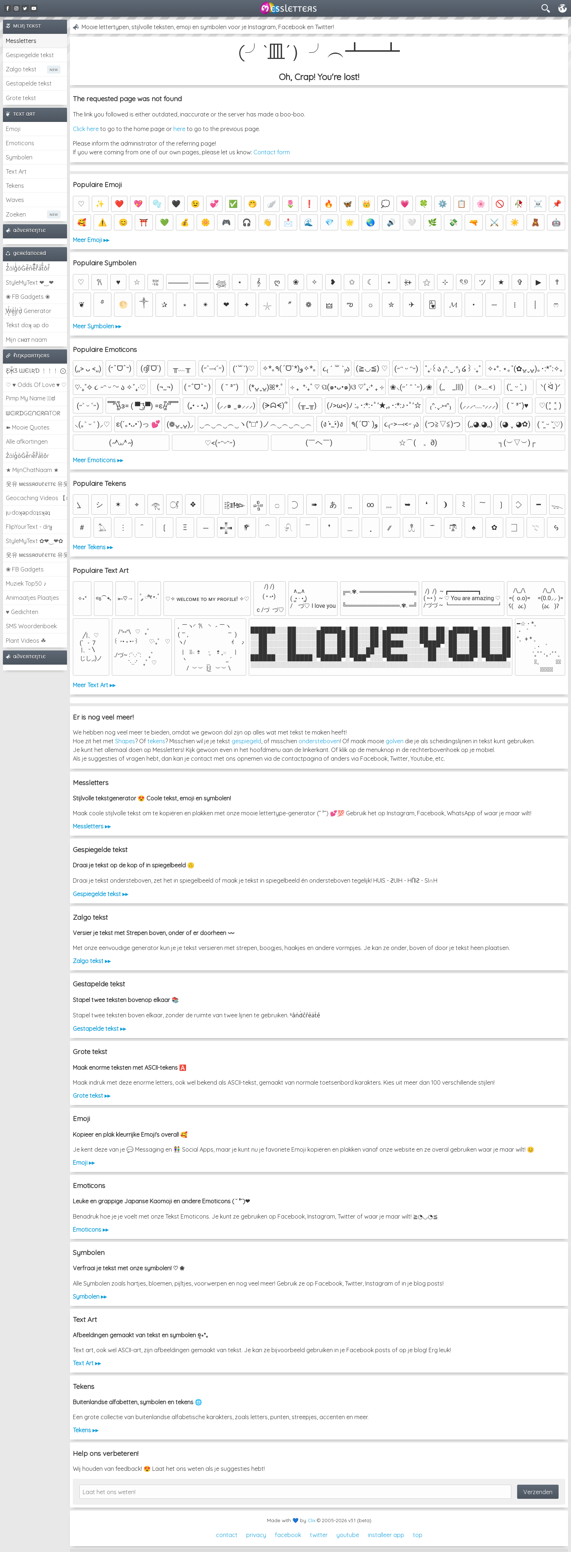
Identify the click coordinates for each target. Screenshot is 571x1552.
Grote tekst (21, 98)
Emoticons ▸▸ (91, 1229)
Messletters (21, 40)
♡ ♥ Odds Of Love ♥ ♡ (36, 384)
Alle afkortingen (27, 441)
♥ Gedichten (22, 611)
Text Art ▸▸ (87, 1363)
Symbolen (19, 157)
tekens (156, 741)
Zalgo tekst (21, 69)
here (179, 128)
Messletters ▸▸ (92, 826)
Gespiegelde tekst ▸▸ (100, 894)
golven (394, 741)
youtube (347, 1535)
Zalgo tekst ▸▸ (92, 961)
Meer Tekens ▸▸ (93, 547)
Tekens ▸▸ (85, 1430)
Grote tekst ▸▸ (91, 1095)
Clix (311, 1520)
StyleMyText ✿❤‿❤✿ (34, 541)
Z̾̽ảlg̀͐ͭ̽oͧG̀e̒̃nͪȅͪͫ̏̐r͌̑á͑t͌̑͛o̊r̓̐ (28, 268)
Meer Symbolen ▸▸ (97, 326)
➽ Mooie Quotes (28, 427)
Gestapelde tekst (29, 83)
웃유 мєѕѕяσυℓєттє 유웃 (36, 483)
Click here (86, 128)
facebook (288, 1535)
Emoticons (20, 143)
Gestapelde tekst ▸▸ (99, 1028)
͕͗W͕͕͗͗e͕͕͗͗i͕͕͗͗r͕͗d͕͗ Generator (28, 310)
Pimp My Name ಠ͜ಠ (30, 398)
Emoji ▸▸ (84, 1162)
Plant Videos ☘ (26, 640)
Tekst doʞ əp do (27, 325)
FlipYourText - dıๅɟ (29, 526)
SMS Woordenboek (31, 626)
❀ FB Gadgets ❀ (28, 296)
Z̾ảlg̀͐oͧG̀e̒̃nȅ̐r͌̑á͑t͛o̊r (27, 455)
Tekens (15, 185)
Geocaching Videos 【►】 (36, 498)
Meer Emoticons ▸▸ (98, 460)
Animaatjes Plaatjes (32, 597)
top (417, 1535)
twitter (319, 1535)
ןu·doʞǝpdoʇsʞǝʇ (28, 512)
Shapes (125, 741)
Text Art (16, 171)
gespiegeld (246, 741)
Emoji (13, 128)
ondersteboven (319, 741)
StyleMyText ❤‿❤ (30, 282)
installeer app (386, 1535)
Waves (15, 199)
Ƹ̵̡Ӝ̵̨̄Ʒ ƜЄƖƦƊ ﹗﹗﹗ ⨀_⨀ (36, 370)
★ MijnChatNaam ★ (32, 470)
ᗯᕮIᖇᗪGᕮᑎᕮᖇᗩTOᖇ (33, 413)
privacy (256, 1535)
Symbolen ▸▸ (90, 1296)
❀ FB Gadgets (25, 569)
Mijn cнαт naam (26, 339)
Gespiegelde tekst (30, 55)
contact (226, 1535)
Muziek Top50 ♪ (26, 583)
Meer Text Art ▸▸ (94, 685)
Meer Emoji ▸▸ (91, 240)
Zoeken (16, 214)
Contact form (271, 152)
